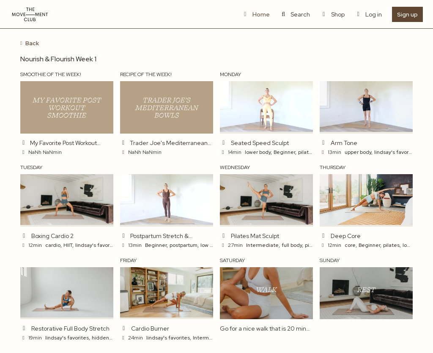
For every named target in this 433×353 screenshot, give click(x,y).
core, (351, 245)
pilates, (307, 152)
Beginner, (285, 152)
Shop (332, 14)
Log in (368, 14)
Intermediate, (263, 245)
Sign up (407, 14)
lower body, (258, 152)
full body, (292, 245)
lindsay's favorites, (396, 152)
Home (255, 14)
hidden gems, (109, 337)
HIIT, (68, 245)
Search (295, 14)
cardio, (53, 245)
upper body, (359, 152)
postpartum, (184, 245)
